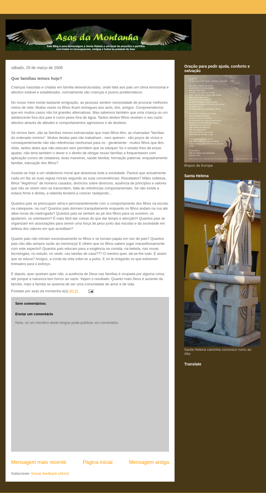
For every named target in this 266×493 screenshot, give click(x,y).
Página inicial (97, 462)
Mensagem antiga (149, 462)
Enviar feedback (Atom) (50, 473)
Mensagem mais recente (38, 462)
